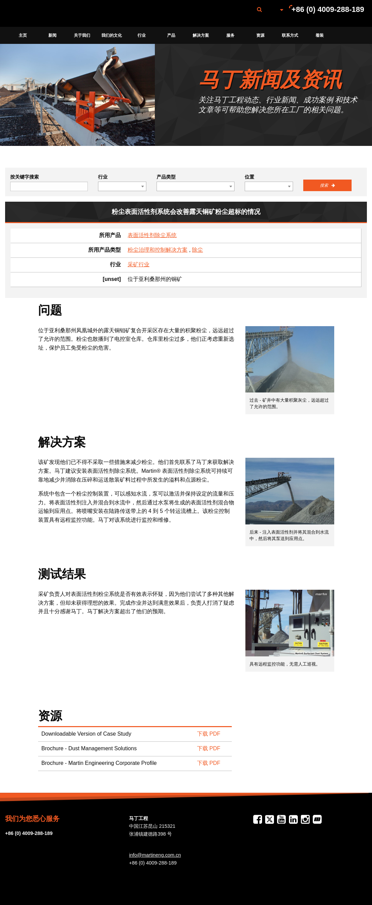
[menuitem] (42, 13)
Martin (41, 13)
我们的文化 (111, 35)
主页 (23, 35)
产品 (171, 35)
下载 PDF (208, 734)
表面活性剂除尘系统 (152, 235)
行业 (142, 35)
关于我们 (82, 35)
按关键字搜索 (24, 177)
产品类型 (166, 177)
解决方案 (201, 35)
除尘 (197, 250)
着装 (320, 35)
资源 (260, 35)
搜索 (324, 185)
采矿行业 (138, 264)
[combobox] (122, 186)
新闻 (52, 35)
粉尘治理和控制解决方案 (158, 250)
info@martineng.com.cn (155, 855)
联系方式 (290, 35)
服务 (230, 35)
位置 (249, 177)
